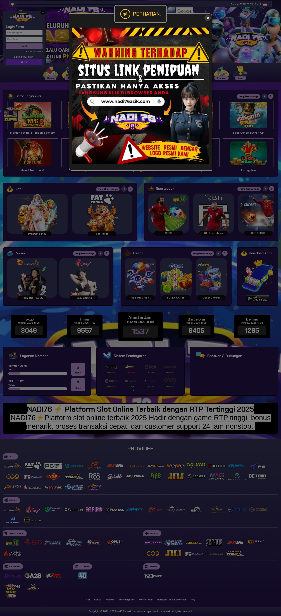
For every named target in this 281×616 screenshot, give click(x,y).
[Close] (207, 18)
